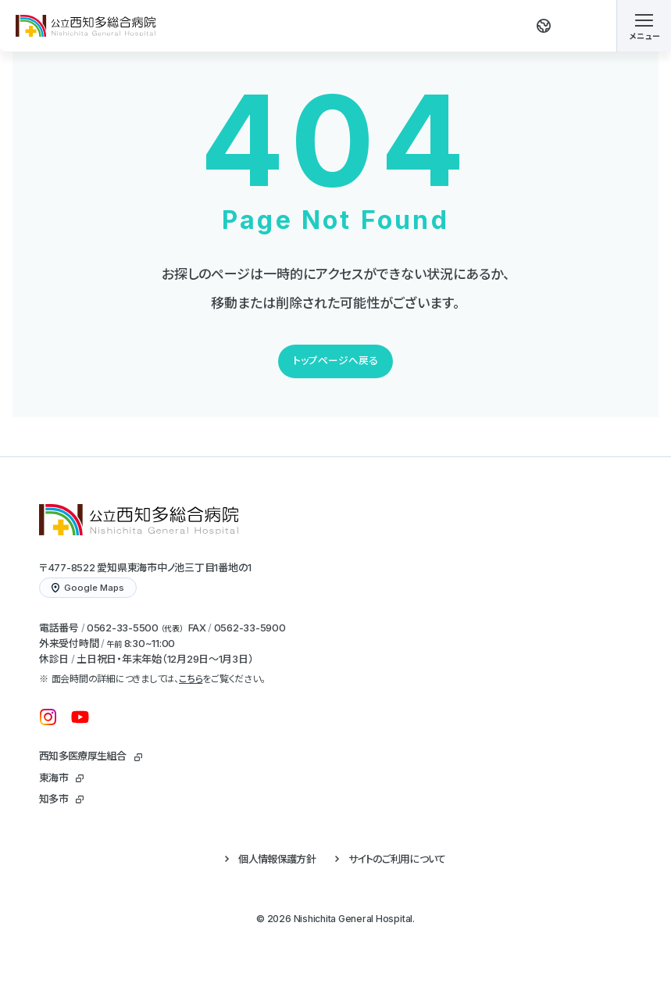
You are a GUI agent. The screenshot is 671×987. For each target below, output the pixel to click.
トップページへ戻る (335, 361)
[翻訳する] (543, 26)
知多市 (53, 798)
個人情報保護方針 (277, 859)
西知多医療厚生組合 (82, 755)
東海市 (53, 777)
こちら (190, 679)
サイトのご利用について (397, 859)
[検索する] (586, 26)
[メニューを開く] (643, 26)
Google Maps (88, 587)
